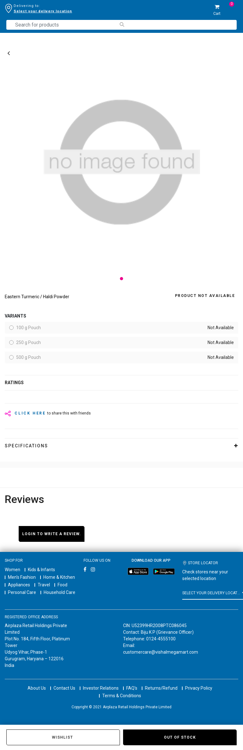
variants (15, 315)
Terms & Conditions (121, 695)
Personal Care (22, 592)
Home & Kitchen (59, 577)
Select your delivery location (43, 11)
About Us (37, 688)
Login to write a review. (51, 534)
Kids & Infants (41, 569)
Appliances (19, 584)
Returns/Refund (161, 688)
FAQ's (131, 688)
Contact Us (64, 688)
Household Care (59, 592)
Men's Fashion (22, 577)
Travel (44, 584)
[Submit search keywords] (121, 24)
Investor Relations (101, 688)
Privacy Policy (198, 688)
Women (12, 569)
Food (62, 584)
